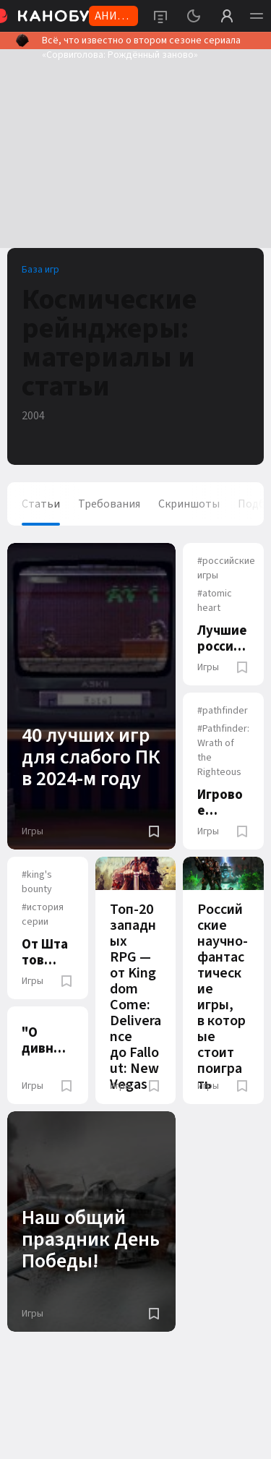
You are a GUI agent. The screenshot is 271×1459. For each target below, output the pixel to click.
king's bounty (37, 882)
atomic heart (214, 600)
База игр (40, 269)
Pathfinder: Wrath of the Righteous (223, 750)
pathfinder (222, 710)
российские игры (226, 568)
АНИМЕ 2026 (113, 17)
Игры (32, 831)
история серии (43, 914)
